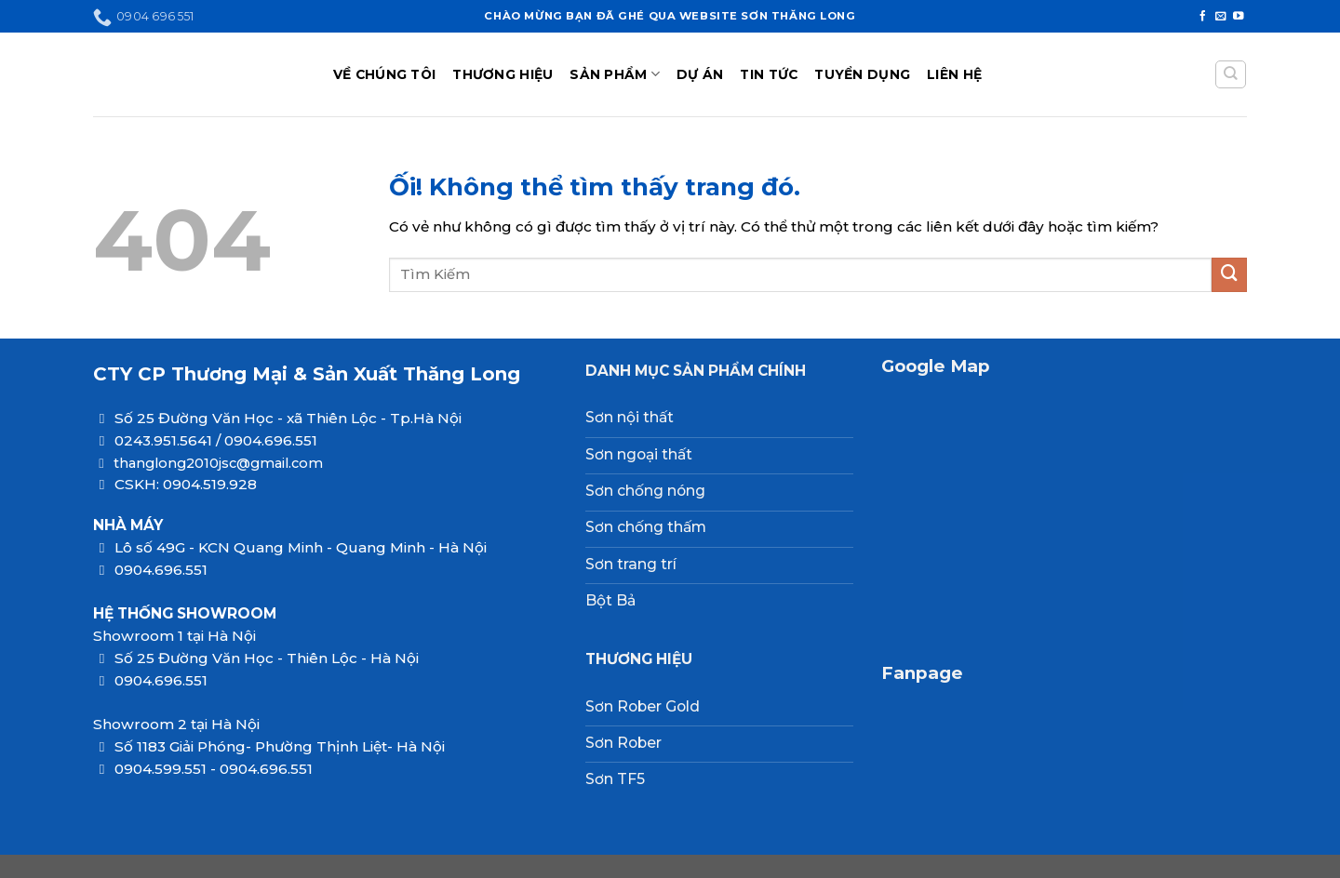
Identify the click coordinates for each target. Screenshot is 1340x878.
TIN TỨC (768, 74)
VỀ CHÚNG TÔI (384, 74)
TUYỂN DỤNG (862, 74)
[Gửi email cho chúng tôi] (1220, 16)
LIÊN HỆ (954, 74)
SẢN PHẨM (615, 74)
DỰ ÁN (700, 74)
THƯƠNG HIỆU (502, 74)
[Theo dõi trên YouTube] (1238, 16)
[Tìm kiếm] (1230, 74)
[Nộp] (1229, 275)
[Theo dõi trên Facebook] (1203, 16)
